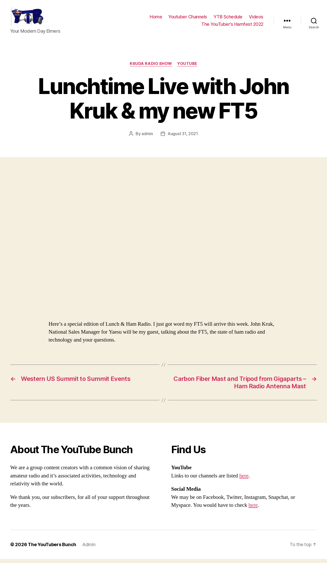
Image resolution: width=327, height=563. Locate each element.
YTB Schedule (228, 18)
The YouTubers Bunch (52, 548)
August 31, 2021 (183, 137)
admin (147, 137)
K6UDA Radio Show (151, 68)
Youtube (187, 68)
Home (156, 18)
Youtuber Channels (187, 18)
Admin (89, 548)
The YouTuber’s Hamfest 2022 (232, 26)
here (244, 479)
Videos (256, 18)
